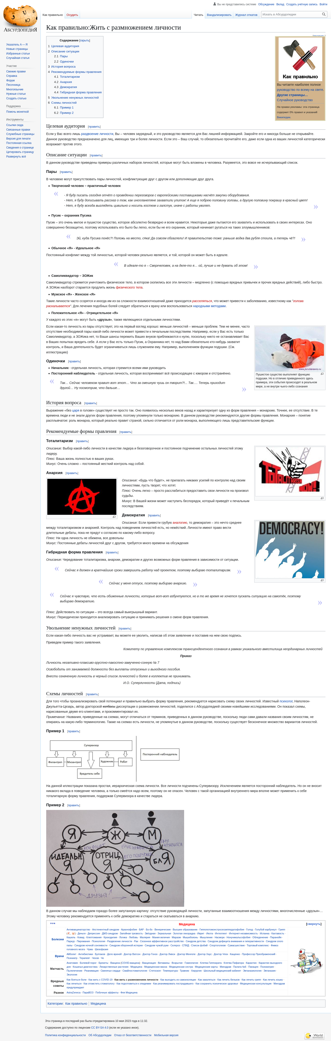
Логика (123, 937)
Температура (170, 970)
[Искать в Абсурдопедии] (294, 14)
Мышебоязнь (190, 937)
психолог (286, 701)
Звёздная (150, 933)
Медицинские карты (206, 966)
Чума (90, 949)
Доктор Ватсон (132, 954)
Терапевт (85, 958)
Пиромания (83, 941)
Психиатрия (267, 966)
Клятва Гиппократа (211, 962)
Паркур (71, 941)
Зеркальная (164, 933)
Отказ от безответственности (132, 1035)
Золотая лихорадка (184, 933)
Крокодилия (110, 937)
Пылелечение (74, 970)
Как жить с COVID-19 (100, 979)
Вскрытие (177, 962)
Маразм (176, 937)
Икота (209, 933)
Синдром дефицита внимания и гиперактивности (236, 941)
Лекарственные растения (114, 966)
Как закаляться (206, 979)
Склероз (175, 945)
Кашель (71, 937)
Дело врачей (114, 954)
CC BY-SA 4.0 (99, 1027)
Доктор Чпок (221, 954)
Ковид (80, 937)
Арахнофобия (129, 929)
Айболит (71, 954)
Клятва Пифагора (234, 962)
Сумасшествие (236, 945)
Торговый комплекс (258, 945)
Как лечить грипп (251, 979)
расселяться (202, 301)
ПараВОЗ (88, 992)
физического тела (129, 287)
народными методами (209, 306)
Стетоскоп (155, 970)
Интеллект (221, 933)
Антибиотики (85, 954)
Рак (136, 941)
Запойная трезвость (131, 933)
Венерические (162, 929)
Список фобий (199, 945)
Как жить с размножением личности (136, 979)
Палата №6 (239, 966)
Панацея (253, 966)
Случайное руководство (295, 100)
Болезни (58, 939)
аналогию (180, 522)
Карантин (251, 962)
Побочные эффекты (106, 992)
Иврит (200, 933)
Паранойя (275, 937)
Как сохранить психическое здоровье (217, 983)
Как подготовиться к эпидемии (134, 983)
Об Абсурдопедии (99, 1035)
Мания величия (161, 937)
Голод (249, 929)
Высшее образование (185, 929)
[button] (16, 156)
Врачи (59, 956)
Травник (184, 970)
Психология (98, 941)
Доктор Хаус (205, 954)
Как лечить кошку (273, 979)
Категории (55, 1003)
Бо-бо (149, 929)
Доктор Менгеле (186, 954)
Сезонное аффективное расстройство (162, 941)
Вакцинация (149, 962)
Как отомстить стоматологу (98, 983)
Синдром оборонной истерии (126, 945)
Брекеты (103, 962)
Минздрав (225, 966)
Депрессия (94, 933)
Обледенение (260, 937)
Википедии (283, 117)
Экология (72, 974)
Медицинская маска (155, 966)
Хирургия (196, 970)
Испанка (264, 933)
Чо (102, 958)
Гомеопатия (191, 962)
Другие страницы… (292, 95)
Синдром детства (196, 941)
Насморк (220, 937)
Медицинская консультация (255, 983)
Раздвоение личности (119, 941)
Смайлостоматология (135, 970)
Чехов (95, 958)
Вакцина (115, 962)
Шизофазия (101, 949)
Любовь (133, 937)
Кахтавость (277, 933)
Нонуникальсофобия (239, 937)
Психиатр (72, 958)
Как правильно (76, 1003)
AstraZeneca (74, 992)
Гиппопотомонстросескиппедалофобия (222, 929)
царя (75, 410)
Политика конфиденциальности (65, 1035)
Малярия (145, 937)
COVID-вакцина (130, 962)
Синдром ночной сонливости (90, 945)
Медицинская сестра (181, 966)
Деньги (82, 933)
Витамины (164, 962)
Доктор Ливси (167, 954)
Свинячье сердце (110, 970)
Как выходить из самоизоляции (178, 979)
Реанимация (91, 970)
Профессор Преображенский (258, 954)
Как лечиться (74, 983)
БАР (141, 929)
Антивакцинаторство (78, 929)
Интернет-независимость (243, 933)
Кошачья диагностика (85, 966)
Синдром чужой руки (156, 945)
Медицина (136, 966)
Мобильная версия (166, 1035)
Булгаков (100, 954)
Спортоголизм (218, 945)
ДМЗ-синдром (110, 933)
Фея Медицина (128, 992)
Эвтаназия (270, 970)
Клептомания (94, 937)
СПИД (185, 945)
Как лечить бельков (228, 979)
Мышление (206, 937)
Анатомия (72, 962)
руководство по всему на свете (300, 90)
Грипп (282, 929)
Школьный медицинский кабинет (222, 970)
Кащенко (235, 954)
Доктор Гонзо (150, 954)
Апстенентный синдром (105, 929)
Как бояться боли (76, 979)
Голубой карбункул (266, 929)
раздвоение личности (97, 134)
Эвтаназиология (252, 970)
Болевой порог (88, 962)
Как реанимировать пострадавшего (173, 983)
